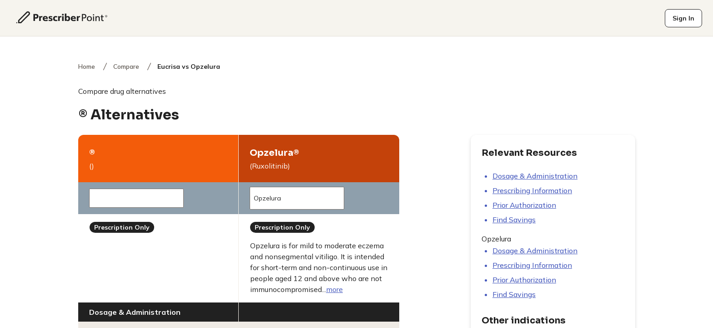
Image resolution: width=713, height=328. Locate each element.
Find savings (514, 219)
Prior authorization (524, 205)
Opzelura (294, 198)
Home (86, 66)
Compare (126, 66)
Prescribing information (532, 190)
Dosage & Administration (534, 175)
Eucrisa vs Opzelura (188, 66)
